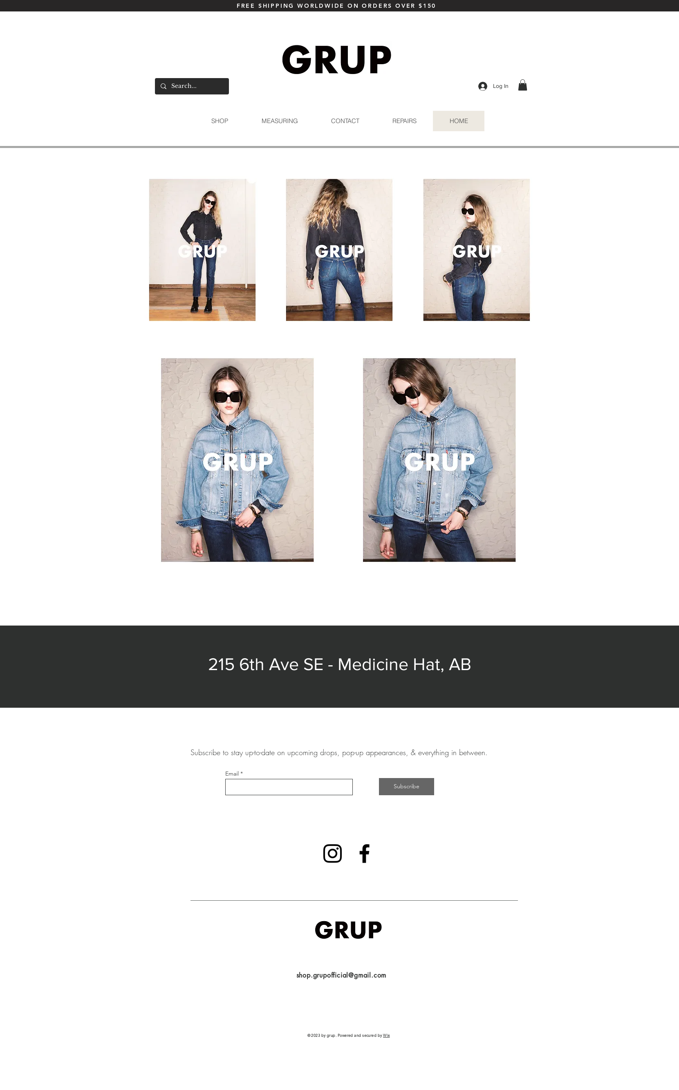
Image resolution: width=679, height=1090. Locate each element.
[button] (522, 84)
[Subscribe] (406, 786)
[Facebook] (364, 853)
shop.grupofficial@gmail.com (341, 975)
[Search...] (191, 86)
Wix (386, 1035)
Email (232, 773)
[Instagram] (332, 853)
